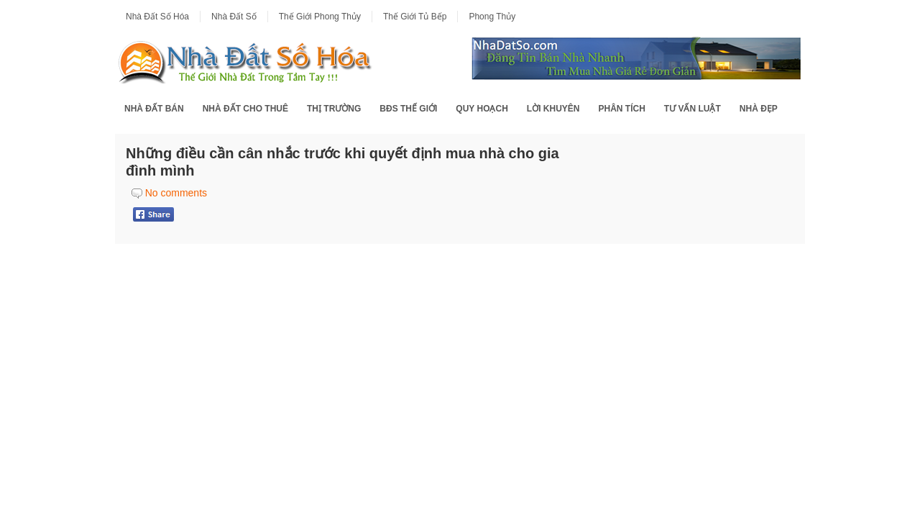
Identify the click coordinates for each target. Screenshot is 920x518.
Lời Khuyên (553, 109)
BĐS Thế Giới (408, 109)
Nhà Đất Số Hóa (157, 17)
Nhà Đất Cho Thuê (245, 109)
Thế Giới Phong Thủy (320, 17)
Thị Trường (334, 109)
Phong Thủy (492, 17)
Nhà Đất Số (234, 17)
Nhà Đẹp (759, 109)
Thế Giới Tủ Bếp (414, 17)
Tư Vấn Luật (692, 109)
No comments (176, 193)
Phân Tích (621, 109)
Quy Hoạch (481, 109)
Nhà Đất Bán (154, 109)
